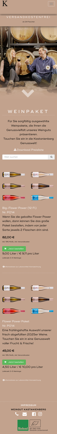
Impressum (28, 405)
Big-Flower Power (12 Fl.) (19, 208)
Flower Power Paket (15, 321)
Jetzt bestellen (14, 248)
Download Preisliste (28, 150)
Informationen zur (21, 267)
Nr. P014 (8, 212)
